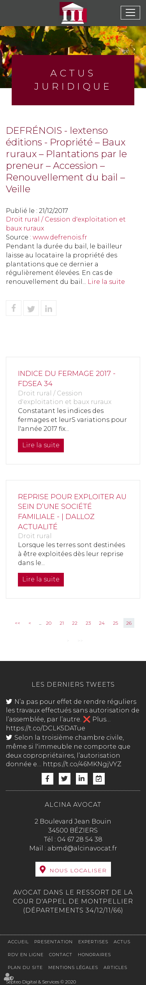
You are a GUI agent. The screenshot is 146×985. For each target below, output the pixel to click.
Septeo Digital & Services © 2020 (41, 982)
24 (102, 623)
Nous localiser (78, 870)
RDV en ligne (26, 954)
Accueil (18, 941)
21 (62, 623)
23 (88, 623)
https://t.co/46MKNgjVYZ (82, 764)
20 (48, 623)
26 (129, 623)
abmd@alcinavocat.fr (82, 848)
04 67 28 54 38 (79, 839)
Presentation (53, 941)
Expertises (93, 941)
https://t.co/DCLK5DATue (45, 728)
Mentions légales (73, 967)
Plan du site (25, 967)
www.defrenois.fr (60, 237)
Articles (115, 967)
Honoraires (94, 954)
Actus (122, 941)
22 (74, 623)
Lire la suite (106, 281)
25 (115, 623)
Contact (60, 954)
